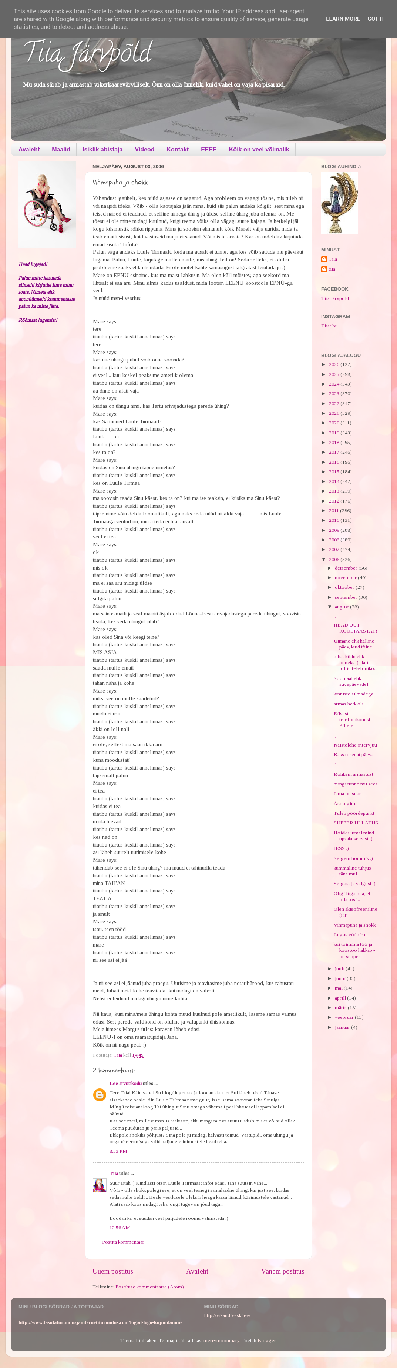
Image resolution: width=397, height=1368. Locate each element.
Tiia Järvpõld (86, 56)
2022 (334, 403)
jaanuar (343, 1027)
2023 (334, 393)
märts (341, 1007)
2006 (334, 559)
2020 (334, 423)
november (346, 577)
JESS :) (341, 848)
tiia (332, 269)
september (347, 597)
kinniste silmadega (353, 694)
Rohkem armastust (353, 774)
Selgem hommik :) (353, 858)
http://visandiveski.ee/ (227, 1315)
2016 (334, 462)
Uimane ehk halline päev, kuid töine (354, 644)
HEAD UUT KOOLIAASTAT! (355, 628)
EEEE (209, 149)
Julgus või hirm (350, 934)
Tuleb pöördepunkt (354, 813)
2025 (334, 374)
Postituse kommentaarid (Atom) (149, 1286)
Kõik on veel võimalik (259, 149)
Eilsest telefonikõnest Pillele (352, 719)
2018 (334, 442)
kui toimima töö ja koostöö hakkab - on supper (354, 950)
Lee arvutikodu (126, 1083)
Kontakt (178, 149)
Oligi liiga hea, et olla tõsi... (352, 896)
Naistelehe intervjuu (355, 745)
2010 (334, 520)
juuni (341, 978)
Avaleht (29, 149)
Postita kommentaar (123, 1242)
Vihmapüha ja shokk (355, 925)
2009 (334, 530)
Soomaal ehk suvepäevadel (351, 681)
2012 (334, 501)
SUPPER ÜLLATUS (356, 822)
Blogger (267, 1340)
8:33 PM (118, 1151)
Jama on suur (347, 793)
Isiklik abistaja (103, 149)
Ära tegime (346, 803)
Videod (145, 149)
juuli (340, 968)
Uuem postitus (112, 1271)
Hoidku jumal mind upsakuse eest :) (354, 835)
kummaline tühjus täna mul (352, 871)
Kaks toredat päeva (354, 754)
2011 (334, 510)
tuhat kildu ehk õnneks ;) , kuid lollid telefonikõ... (355, 662)
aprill (341, 998)
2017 (334, 452)
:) (335, 615)
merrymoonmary (221, 1340)
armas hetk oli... (350, 704)
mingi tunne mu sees (356, 784)
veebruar (345, 1017)
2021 (334, 413)
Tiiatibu (329, 325)
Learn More (343, 19)
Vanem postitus (283, 1271)
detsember (347, 568)
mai (339, 988)
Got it (375, 19)
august (342, 607)
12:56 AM (120, 1227)
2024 (334, 384)
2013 (334, 491)
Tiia (114, 1173)
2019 (334, 433)
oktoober (345, 587)
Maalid (61, 149)
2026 (334, 364)
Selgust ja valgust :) (355, 883)
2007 (334, 549)
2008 (334, 540)
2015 (334, 471)
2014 (334, 481)
